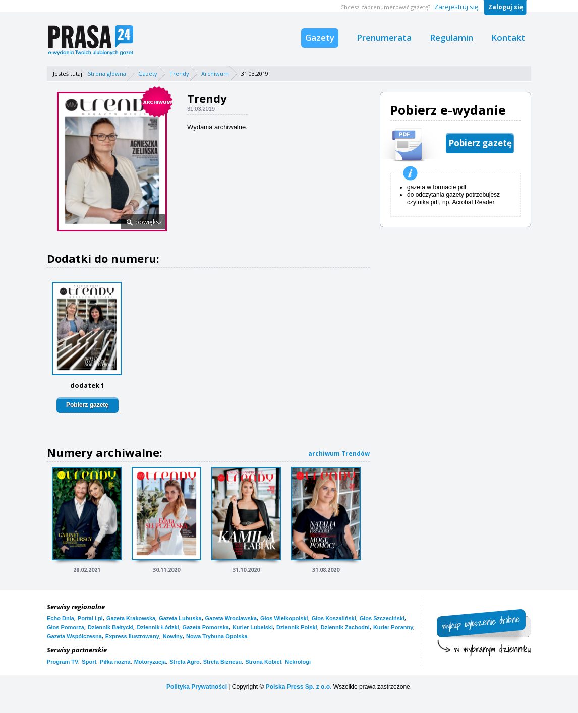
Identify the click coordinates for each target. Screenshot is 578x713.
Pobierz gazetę (87, 404)
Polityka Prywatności (196, 686)
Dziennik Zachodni (345, 627)
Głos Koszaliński (334, 618)
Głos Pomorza (65, 627)
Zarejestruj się (456, 6)
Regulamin (451, 37)
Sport (89, 662)
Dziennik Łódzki (158, 627)
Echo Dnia (60, 618)
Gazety (319, 37)
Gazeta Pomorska (206, 627)
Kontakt (508, 37)
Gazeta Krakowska (130, 618)
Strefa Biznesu (222, 662)
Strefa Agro (184, 662)
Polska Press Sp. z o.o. (299, 686)
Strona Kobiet (263, 662)
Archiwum (215, 73)
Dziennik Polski (296, 627)
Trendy (179, 73)
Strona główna (107, 73)
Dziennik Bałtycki (110, 627)
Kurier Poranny (393, 627)
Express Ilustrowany (132, 636)
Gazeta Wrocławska (231, 618)
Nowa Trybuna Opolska (217, 636)
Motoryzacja (150, 662)
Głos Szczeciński (382, 618)
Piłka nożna (115, 662)
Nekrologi (298, 662)
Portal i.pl (90, 618)
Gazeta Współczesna (74, 636)
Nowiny (173, 636)
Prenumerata (384, 37)
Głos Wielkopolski (284, 618)
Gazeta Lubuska (180, 618)
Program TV (62, 662)
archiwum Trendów (339, 453)
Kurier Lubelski (253, 627)
